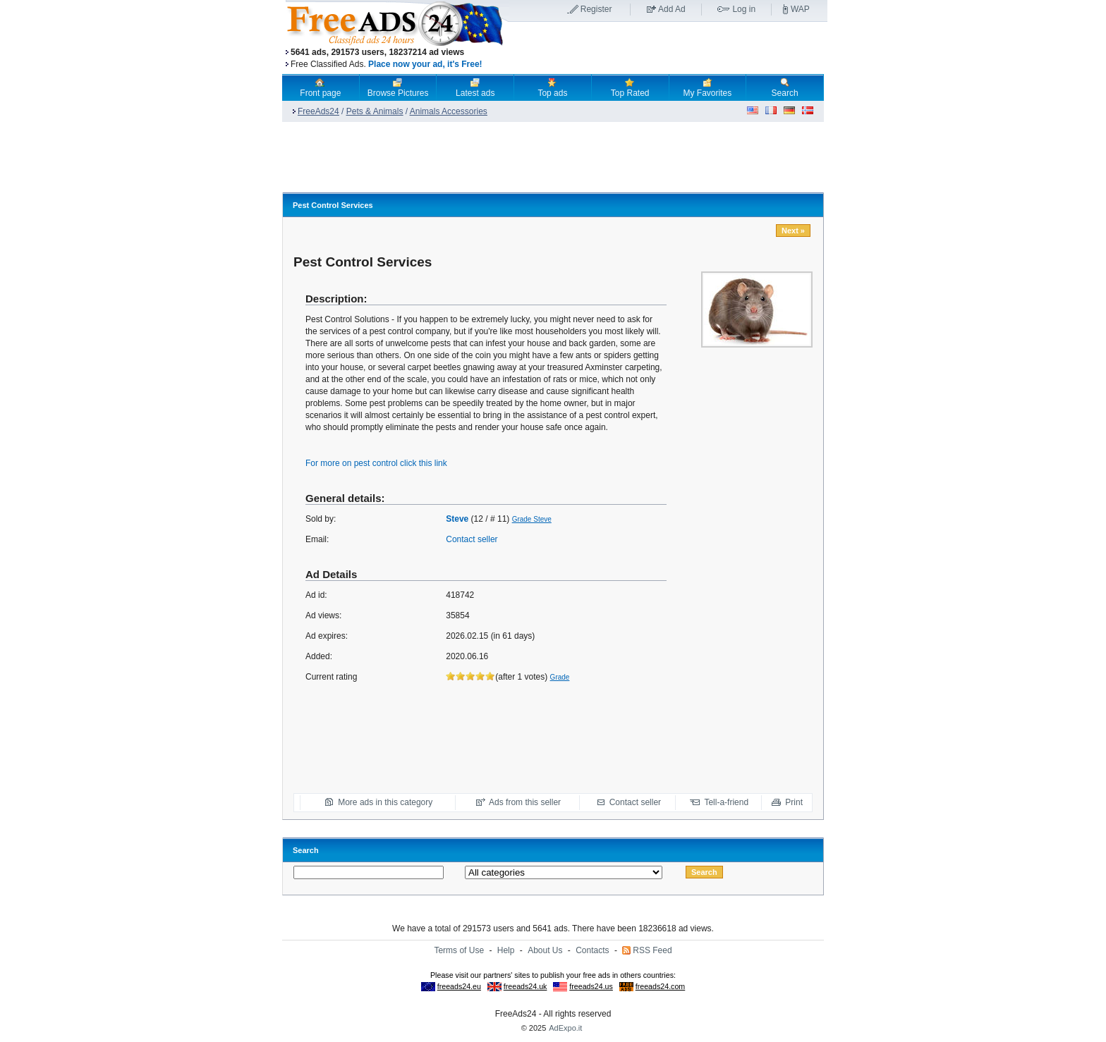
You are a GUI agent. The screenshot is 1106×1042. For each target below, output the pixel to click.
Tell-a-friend (726, 802)
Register (596, 9)
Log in (743, 9)
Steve (457, 519)
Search (785, 87)
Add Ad (672, 9)
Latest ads (475, 87)
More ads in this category (385, 802)
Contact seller (471, 539)
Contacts (592, 950)
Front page (320, 87)
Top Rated (630, 87)
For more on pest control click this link (376, 463)
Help (506, 950)
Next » (793, 230)
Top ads (552, 87)
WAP (800, 9)
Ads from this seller (525, 802)
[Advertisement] (668, 48)
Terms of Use (459, 950)
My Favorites (707, 87)
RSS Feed (652, 950)
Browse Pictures (398, 87)
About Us (545, 950)
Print (794, 802)
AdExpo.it (565, 1028)
